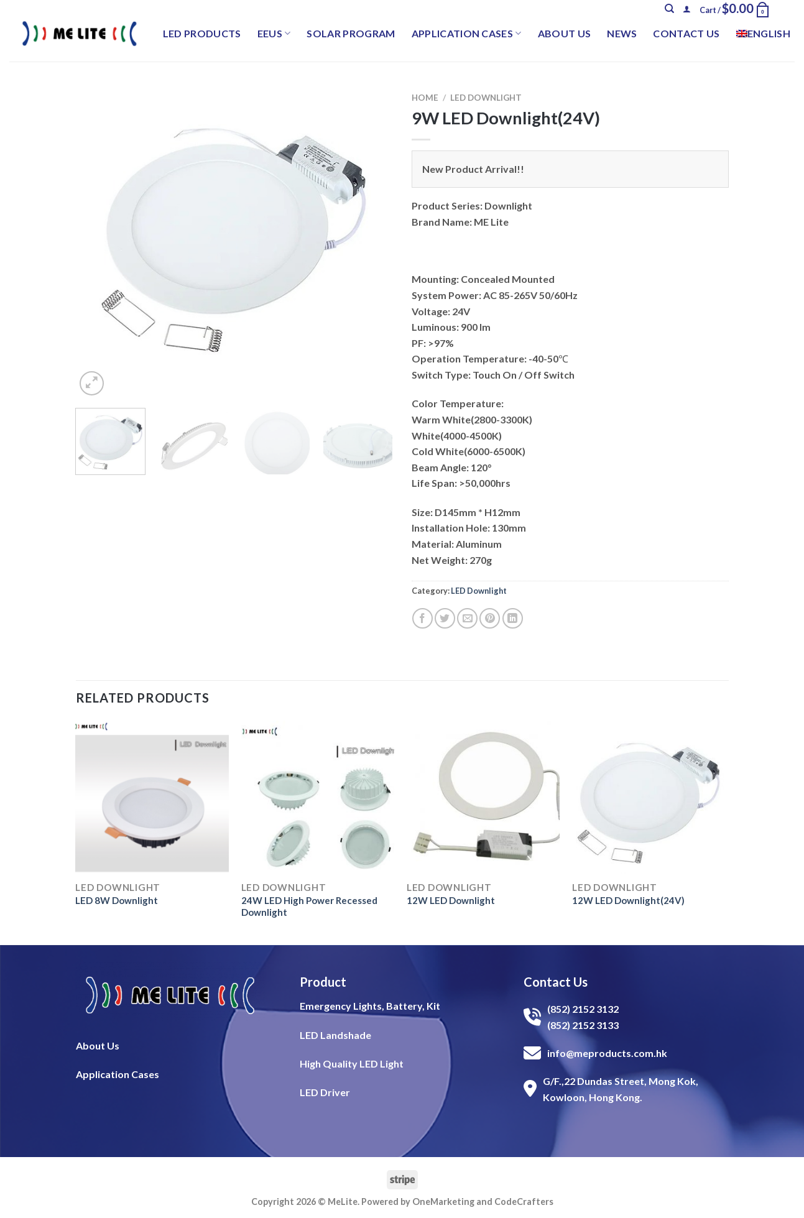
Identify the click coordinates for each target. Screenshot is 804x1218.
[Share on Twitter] (445, 618)
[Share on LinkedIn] (512, 618)
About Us (564, 33)
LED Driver (325, 1092)
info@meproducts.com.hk (607, 1053)
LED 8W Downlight (116, 900)
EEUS (274, 33)
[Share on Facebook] (422, 618)
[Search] (669, 8)
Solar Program (351, 33)
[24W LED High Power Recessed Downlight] (318, 797)
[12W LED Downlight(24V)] (649, 797)
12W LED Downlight (451, 900)
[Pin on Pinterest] (489, 618)
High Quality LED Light (352, 1063)
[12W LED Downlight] (483, 797)
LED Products (202, 33)
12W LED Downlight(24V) (628, 900)
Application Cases (467, 33)
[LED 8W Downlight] (152, 797)
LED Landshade (335, 1035)
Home (425, 98)
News (622, 33)
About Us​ (97, 1045)
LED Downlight (486, 98)
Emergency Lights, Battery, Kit (370, 1006)
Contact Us (686, 33)
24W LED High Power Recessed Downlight (309, 906)
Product (323, 981)
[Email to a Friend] (467, 618)
